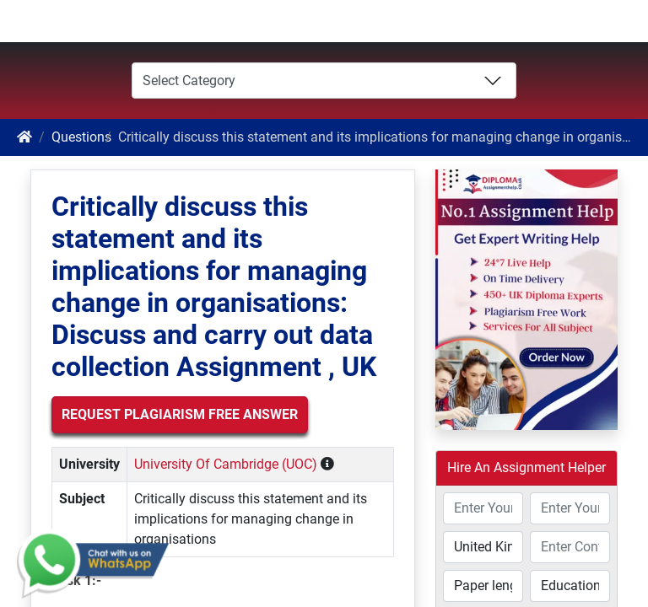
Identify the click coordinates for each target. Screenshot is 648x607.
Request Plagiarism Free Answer (180, 414)
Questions (81, 137)
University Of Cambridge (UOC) (225, 464)
